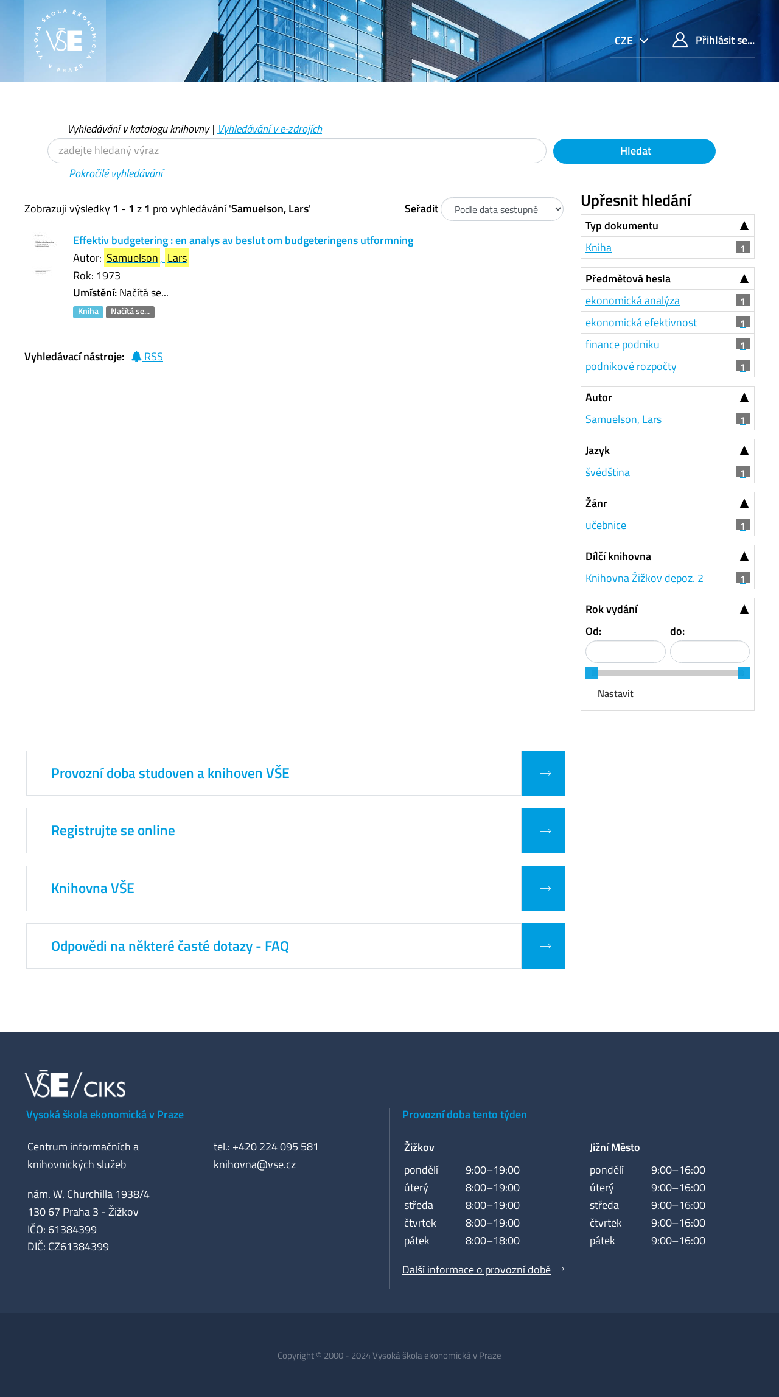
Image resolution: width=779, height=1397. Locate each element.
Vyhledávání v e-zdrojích (269, 129)
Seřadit (421, 208)
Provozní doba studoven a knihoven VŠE (170, 773)
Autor (598, 397)
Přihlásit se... (713, 40)
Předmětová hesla (628, 278)
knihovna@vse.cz (255, 1164)
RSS (147, 356)
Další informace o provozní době (476, 1269)
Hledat (634, 150)
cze (625, 40)
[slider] (591, 673)
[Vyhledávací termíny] (297, 150)
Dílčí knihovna (618, 556)
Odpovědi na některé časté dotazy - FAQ (170, 946)
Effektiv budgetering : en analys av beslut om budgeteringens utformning (243, 240)
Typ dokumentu (621, 225)
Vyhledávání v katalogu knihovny (138, 129)
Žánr (596, 503)
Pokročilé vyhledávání (115, 173)
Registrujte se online (113, 830)
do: (677, 631)
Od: (593, 631)
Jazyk (597, 450)
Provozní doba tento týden (464, 1114)
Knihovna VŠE (92, 888)
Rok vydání (611, 609)
